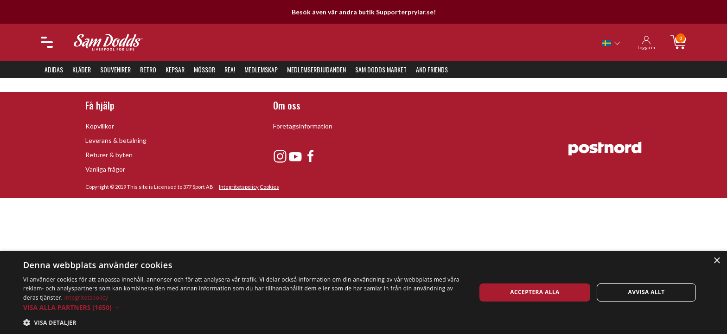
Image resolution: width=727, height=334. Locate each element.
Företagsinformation (302, 126)
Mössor (204, 69)
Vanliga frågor (105, 169)
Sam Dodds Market (381, 69)
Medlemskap (261, 69)
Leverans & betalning (116, 140)
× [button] (716, 260)
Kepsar (175, 69)
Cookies (269, 187)
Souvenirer (115, 69)
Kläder (81, 69)
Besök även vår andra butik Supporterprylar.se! (364, 12)
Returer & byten (109, 155)
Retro (148, 69)
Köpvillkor (99, 126)
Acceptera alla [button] (535, 292)
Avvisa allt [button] (646, 292)
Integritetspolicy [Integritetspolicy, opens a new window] (86, 298)
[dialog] (363, 292)
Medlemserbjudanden (316, 69)
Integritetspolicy (239, 187)
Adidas (54, 69)
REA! (229, 69)
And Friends (432, 69)
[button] (243, 307)
